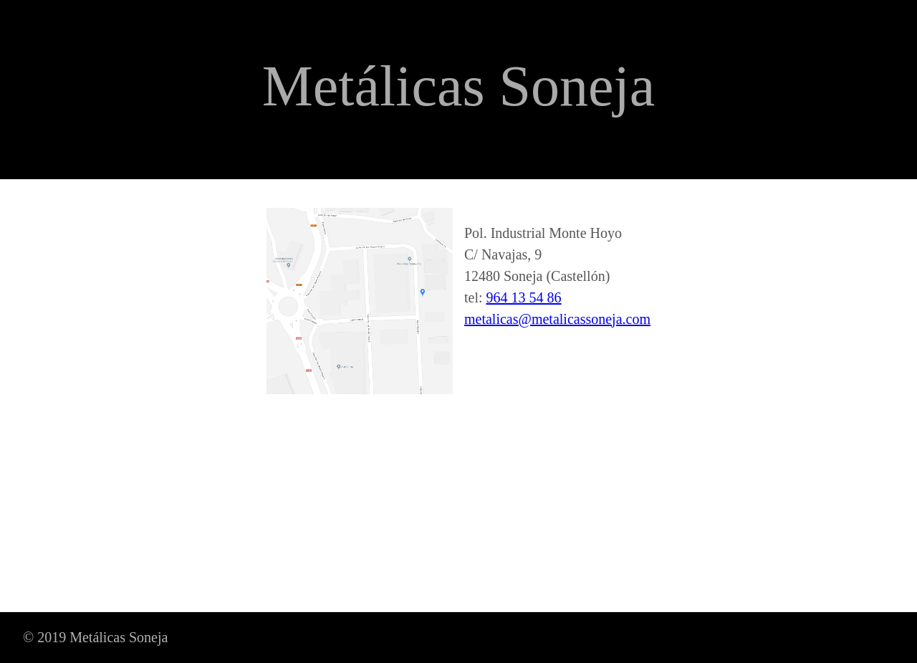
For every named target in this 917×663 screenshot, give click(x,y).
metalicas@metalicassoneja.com (557, 319)
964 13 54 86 (524, 297)
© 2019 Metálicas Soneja (95, 637)
